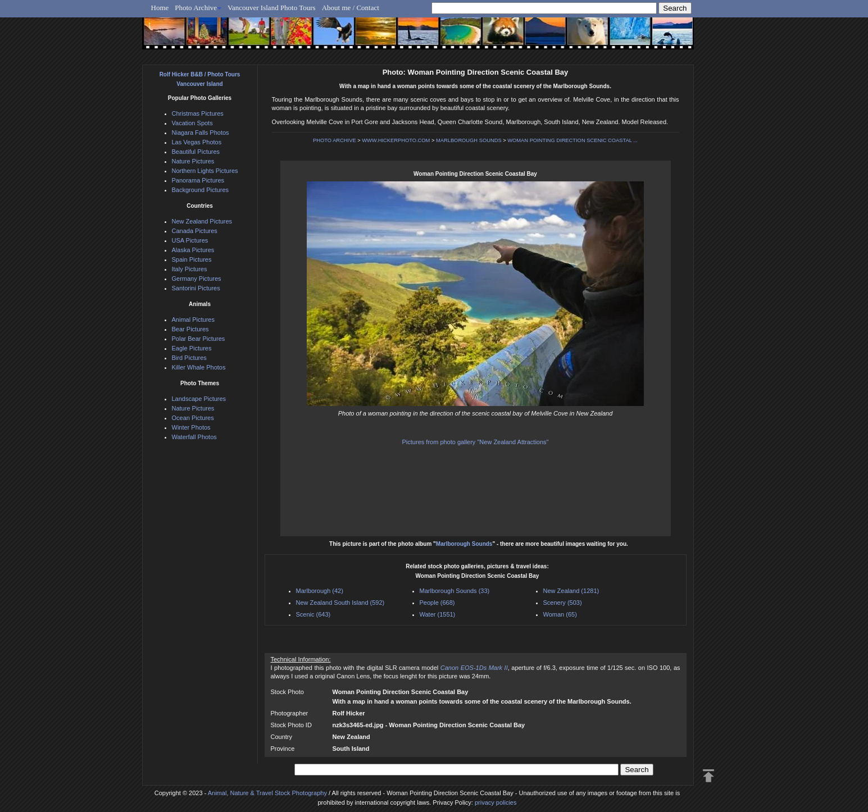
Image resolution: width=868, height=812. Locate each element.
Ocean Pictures (193, 417)
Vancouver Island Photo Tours (272, 7)
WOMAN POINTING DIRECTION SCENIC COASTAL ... (572, 140)
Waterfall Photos (194, 437)
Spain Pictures (192, 259)
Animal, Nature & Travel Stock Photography (267, 793)
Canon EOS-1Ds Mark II (474, 667)
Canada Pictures (194, 230)
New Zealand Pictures (202, 221)
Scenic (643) (313, 614)
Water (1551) (438, 614)
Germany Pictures (196, 278)
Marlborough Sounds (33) (455, 590)
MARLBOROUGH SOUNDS (469, 140)
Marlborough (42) (319, 590)
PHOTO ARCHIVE (334, 140)
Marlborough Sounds (464, 544)
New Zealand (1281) (571, 590)
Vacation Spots (192, 123)
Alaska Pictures (193, 250)
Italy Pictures (189, 269)
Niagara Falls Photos (200, 132)
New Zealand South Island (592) (340, 602)
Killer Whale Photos (199, 367)
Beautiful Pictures (196, 151)
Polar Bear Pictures (198, 338)
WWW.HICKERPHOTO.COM (396, 140)
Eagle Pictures (192, 348)
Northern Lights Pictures (205, 170)
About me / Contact (350, 7)
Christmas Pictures (198, 113)
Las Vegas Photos (197, 142)
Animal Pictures (193, 319)
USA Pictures (190, 240)
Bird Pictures (189, 357)
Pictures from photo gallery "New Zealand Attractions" (475, 442)
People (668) (437, 602)
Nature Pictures (193, 161)
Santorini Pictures (196, 288)
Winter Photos (191, 427)
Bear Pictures (190, 329)
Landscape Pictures (199, 398)
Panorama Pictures (198, 180)
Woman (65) (560, 614)
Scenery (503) (562, 602)
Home (160, 7)
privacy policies (496, 802)
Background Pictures (200, 189)
